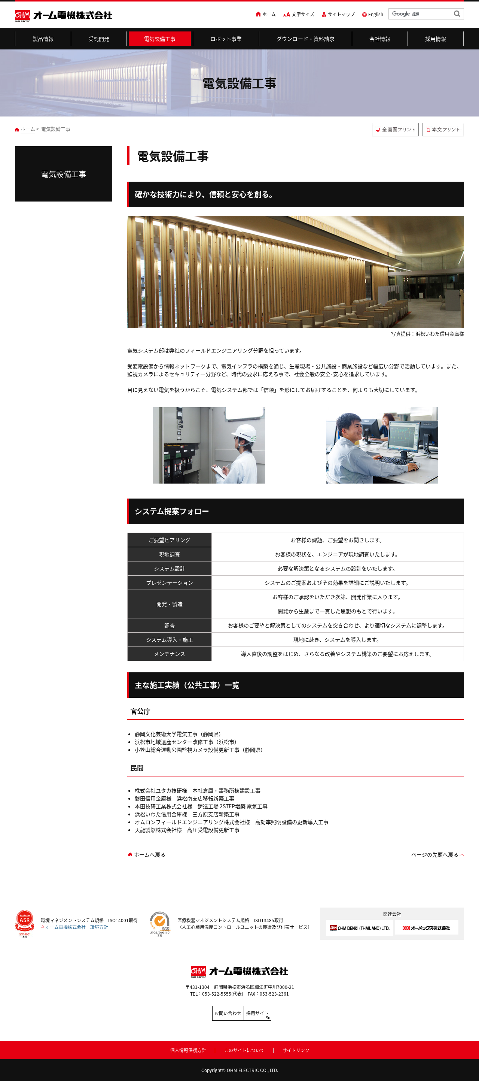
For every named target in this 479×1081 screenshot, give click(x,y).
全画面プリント (395, 129)
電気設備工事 (160, 38)
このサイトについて (244, 1048)
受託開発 (99, 38)
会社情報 (380, 38)
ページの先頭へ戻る (434, 855)
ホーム (269, 14)
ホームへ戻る (149, 855)
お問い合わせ (205, 1013)
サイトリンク (296, 1048)
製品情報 (43, 38)
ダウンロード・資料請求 (306, 38)
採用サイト (273, 1013)
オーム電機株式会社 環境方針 (76, 927)
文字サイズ (303, 14)
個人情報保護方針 (188, 1048)
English (375, 14)
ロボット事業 (226, 38)
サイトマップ (341, 14)
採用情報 (435, 38)
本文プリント (443, 129)
